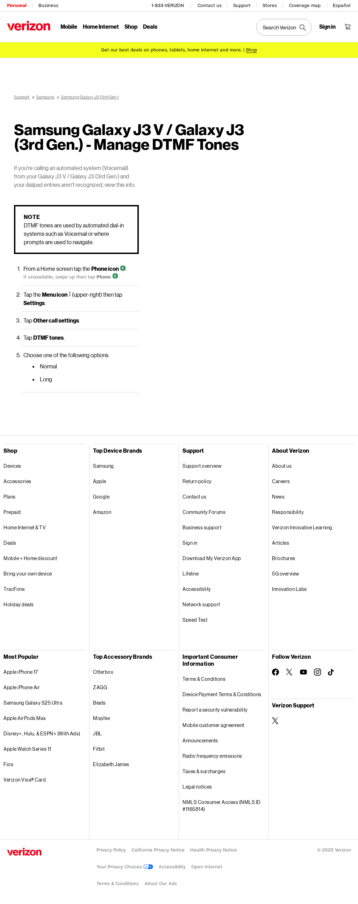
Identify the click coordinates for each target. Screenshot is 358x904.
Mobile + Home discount (30, 558)
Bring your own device (27, 574)
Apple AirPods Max (24, 718)
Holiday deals (18, 604)
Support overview (201, 466)
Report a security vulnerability (215, 710)
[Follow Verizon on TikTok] (331, 672)
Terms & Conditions (203, 679)
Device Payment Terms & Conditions (222, 694)
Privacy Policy (111, 850)
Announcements (200, 740)
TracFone (13, 589)
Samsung (103, 466)
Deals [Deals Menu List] (150, 26)
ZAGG (100, 687)
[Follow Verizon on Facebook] (275, 672)
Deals (9, 543)
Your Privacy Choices (124, 866)
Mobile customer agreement (213, 725)
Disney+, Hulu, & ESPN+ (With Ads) (41, 733)
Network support (201, 604)
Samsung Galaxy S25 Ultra (32, 703)
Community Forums (203, 512)
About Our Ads (160, 883)
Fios (8, 764)
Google (101, 497)
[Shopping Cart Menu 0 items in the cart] (347, 26)
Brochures (283, 558)
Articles (280, 543)
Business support (201, 527)
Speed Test (194, 620)
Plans (9, 497)
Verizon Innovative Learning (302, 527)
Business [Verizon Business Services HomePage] (48, 5)
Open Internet (206, 866)
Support (242, 5)
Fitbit (99, 749)
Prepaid (12, 512)
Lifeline (190, 574)
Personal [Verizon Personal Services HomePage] (16, 5)
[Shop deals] (251, 49)
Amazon (102, 512)
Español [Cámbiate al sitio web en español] (341, 5)
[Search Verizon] (284, 27)
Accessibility (196, 589)
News (278, 497)
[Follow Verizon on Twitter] (289, 672)
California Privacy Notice (158, 850)
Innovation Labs (289, 589)
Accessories (17, 481)
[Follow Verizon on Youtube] (303, 672)
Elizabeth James (111, 764)
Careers (281, 481)
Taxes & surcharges (203, 771)
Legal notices (197, 787)
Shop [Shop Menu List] (130, 26)
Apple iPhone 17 (20, 672)
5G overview (285, 574)
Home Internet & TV (24, 527)
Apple (99, 481)
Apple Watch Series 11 (27, 749)
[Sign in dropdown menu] (327, 26)
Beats (99, 703)
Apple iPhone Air (21, 687)
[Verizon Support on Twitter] (275, 720)
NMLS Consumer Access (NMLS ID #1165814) (221, 805)
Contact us (210, 5)
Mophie (101, 718)
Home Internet (101, 26)
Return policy (197, 481)
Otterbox (103, 672)
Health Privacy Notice (213, 850)
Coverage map (305, 5)
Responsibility (288, 512)
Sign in (190, 543)
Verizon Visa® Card (24, 780)
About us (282, 466)
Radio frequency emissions (212, 756)
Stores (270, 5)
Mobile (68, 26)
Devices (12, 466)
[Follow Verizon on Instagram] (317, 672)
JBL (97, 733)
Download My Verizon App (211, 558)
